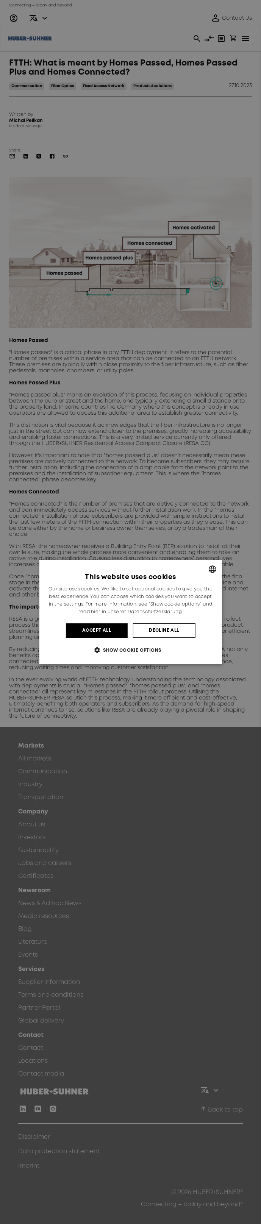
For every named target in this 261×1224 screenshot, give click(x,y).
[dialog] (130, 612)
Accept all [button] (96, 630)
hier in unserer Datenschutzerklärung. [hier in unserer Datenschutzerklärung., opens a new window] (137, 612)
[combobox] (212, 569)
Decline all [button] (164, 630)
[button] (130, 650)
